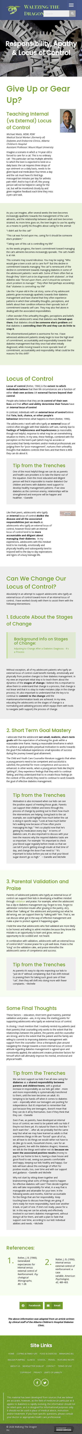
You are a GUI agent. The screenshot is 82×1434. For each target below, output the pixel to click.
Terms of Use (65, 1366)
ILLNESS (31, 1359)
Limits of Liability (53, 1372)
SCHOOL (41, 1359)
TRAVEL (51, 1359)
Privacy (38, 1372)
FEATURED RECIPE (66, 1359)
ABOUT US (15, 1366)
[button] (71, 5)
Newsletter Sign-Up (33, 1366)
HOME (11, 1353)
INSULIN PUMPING (16, 1359)
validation (20, 901)
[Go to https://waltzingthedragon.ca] (33, 10)
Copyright (25, 1372)
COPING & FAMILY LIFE (27, 1353)
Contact (50, 1366)
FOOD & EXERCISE (48, 1353)
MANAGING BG (66, 1353)
